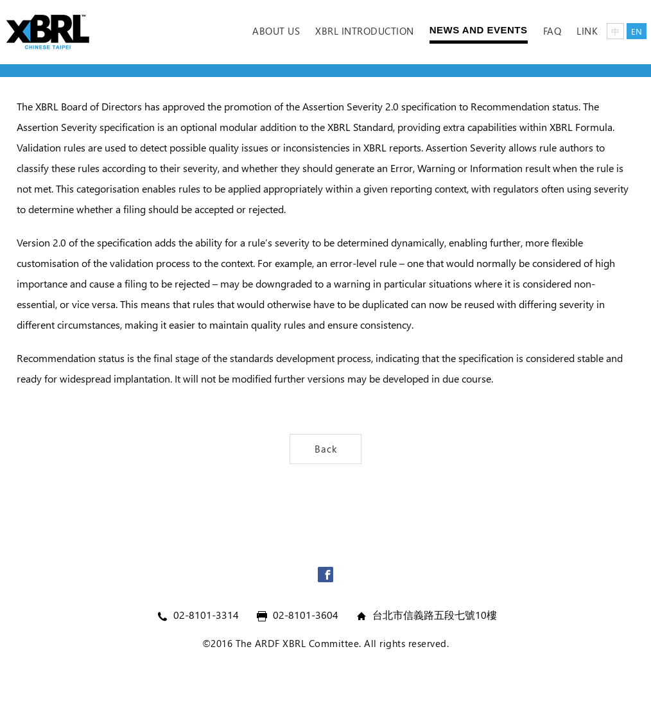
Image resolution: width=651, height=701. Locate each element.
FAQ (552, 30)
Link (587, 30)
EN (636, 31)
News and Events (479, 29)
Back (326, 448)
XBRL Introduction (364, 30)
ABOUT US (276, 30)
